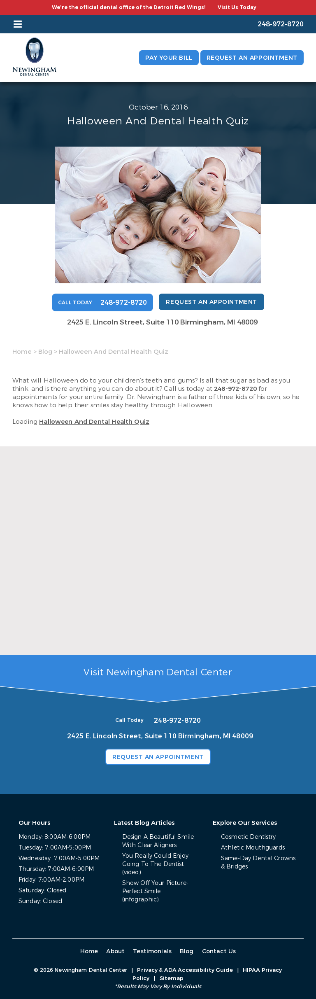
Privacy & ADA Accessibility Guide (184, 969)
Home (22, 352)
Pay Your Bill (168, 58)
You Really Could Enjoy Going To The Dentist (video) (155, 864)
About (115, 951)
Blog (45, 352)
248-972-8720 (235, 389)
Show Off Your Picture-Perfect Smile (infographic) (155, 891)
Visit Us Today (237, 7)
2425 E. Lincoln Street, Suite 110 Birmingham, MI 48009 (162, 322)
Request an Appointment (252, 58)
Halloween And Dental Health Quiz (94, 422)
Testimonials (152, 951)
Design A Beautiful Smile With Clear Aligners (158, 841)
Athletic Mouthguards (253, 848)
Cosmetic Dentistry (248, 837)
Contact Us (219, 951)
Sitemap (172, 978)
